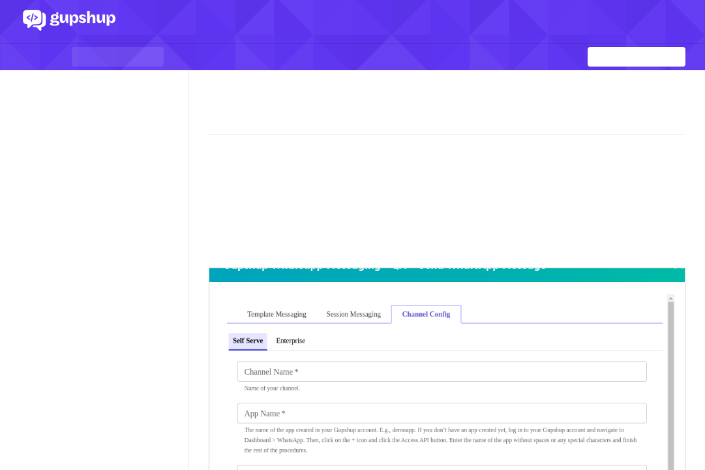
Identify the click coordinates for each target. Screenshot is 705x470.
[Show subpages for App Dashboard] (171, 179)
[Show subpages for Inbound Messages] (171, 219)
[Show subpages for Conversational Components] (171, 279)
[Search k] (636, 57)
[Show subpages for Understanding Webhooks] (171, 199)
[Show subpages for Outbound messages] (171, 299)
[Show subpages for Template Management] (171, 339)
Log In (648, 22)
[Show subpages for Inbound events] (171, 239)
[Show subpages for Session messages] (171, 319)
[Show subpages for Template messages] (171, 359)
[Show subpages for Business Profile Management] (171, 379)
